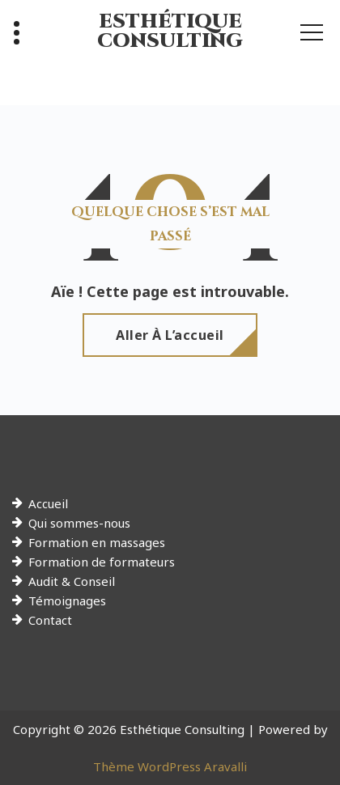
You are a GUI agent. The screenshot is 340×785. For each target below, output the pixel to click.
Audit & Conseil (71, 581)
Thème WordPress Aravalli (170, 766)
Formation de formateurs (101, 562)
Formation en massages (96, 542)
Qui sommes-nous (79, 523)
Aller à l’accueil (170, 335)
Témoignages (67, 600)
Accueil (48, 503)
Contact (50, 620)
